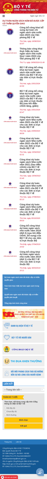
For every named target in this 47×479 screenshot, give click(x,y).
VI (43, 16)
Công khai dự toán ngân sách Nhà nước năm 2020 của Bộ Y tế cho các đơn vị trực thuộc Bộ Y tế (31, 209)
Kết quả (23, 426)
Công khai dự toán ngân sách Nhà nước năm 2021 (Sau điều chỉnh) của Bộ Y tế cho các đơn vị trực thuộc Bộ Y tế (31, 165)
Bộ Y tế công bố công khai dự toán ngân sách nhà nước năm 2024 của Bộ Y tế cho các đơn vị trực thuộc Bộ (31, 73)
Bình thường (11, 415)
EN (40, 16)
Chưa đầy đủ (12, 411)
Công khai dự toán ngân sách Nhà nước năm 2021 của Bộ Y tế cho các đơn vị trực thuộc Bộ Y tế (31, 188)
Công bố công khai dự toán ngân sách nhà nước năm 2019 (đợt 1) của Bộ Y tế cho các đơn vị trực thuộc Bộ (30, 258)
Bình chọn (23, 420)
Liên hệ (18, 442)
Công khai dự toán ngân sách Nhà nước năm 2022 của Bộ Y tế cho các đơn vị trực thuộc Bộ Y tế (31, 143)
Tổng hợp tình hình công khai (15, 303)
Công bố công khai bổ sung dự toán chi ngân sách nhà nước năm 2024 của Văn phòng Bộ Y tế (31, 32)
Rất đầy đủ (11, 408)
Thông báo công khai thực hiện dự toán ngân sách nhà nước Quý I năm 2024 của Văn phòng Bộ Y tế (31, 53)
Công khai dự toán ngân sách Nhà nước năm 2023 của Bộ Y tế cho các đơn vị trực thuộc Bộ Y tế (31, 122)
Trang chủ (8, 442)
